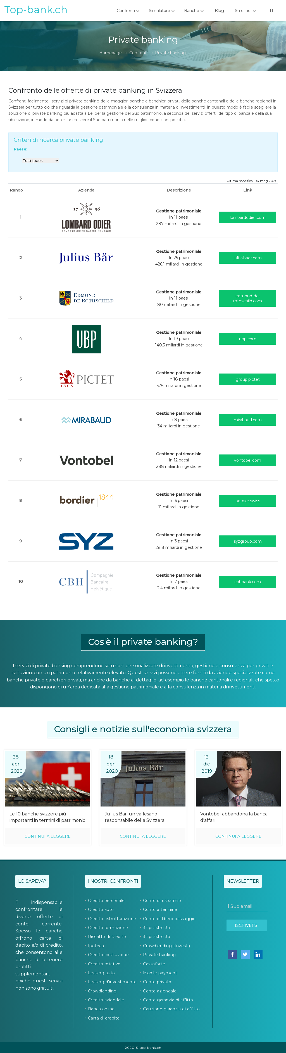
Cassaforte (154, 963)
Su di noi (245, 10)
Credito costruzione (108, 954)
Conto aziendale (160, 991)
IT (271, 10)
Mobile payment (160, 972)
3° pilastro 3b (156, 936)
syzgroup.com (248, 541)
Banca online (101, 1008)
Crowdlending (102, 991)
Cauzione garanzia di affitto (171, 1008)
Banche (193, 10)
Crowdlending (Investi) (166, 945)
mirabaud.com (248, 419)
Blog (219, 10)
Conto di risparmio (162, 900)
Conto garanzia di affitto (168, 999)
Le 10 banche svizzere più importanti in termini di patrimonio (47, 817)
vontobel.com (247, 460)
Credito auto (101, 909)
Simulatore (161, 10)
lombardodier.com (248, 217)
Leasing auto (101, 972)
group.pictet (248, 379)
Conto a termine (160, 909)
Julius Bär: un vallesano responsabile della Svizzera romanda (135, 817)
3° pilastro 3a (156, 927)
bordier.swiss (247, 500)
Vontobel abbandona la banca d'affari (234, 817)
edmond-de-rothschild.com (247, 298)
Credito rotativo (104, 963)
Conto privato (157, 981)
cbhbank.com (247, 581)
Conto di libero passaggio (169, 918)
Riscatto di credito (107, 936)
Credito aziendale (106, 999)
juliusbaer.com (248, 257)
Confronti (128, 10)
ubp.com (247, 338)
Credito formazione (108, 927)
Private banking (159, 954)
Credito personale (106, 900)
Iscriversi (247, 925)
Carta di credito (104, 1018)
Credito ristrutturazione (112, 918)
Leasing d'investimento (112, 981)
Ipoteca (96, 945)
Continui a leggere (47, 836)
